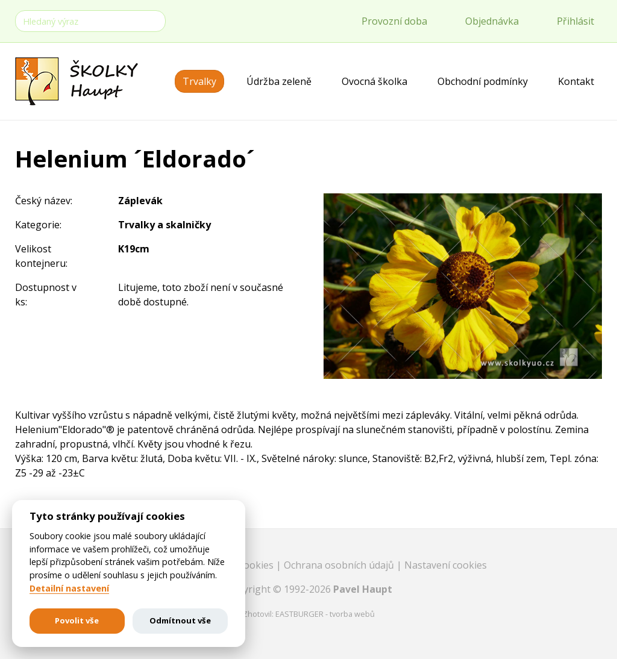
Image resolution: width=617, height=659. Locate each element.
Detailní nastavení (69, 588)
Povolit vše (77, 620)
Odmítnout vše (180, 620)
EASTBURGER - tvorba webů (325, 613)
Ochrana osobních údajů (340, 565)
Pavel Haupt (362, 589)
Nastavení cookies (445, 565)
